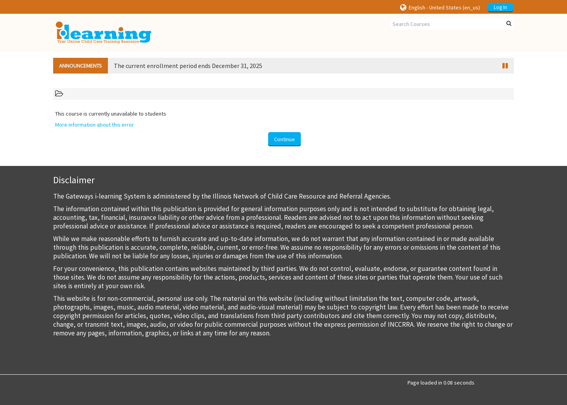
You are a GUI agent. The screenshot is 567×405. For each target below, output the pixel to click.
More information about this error (94, 124)
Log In (500, 7)
